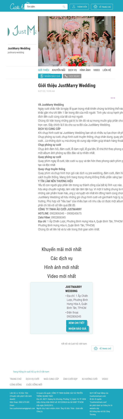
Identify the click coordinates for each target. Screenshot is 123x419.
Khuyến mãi (58, 70)
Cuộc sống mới (34, 384)
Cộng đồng (16, 384)
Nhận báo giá (52, 76)
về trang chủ (105, 7)
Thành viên (82, 7)
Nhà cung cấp (51, 379)
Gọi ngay (72, 76)
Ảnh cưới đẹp (70, 379)
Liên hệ (107, 70)
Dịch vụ (72, 70)
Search (44, 6)
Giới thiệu (43, 70)
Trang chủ (15, 379)
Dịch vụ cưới (32, 379)
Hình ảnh (85, 70)
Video (96, 70)
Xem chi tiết (77, 323)
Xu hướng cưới (90, 379)
